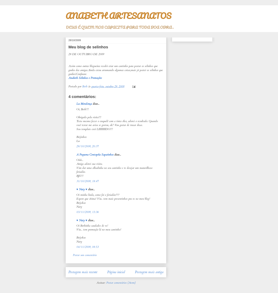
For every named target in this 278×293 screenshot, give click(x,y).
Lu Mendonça (84, 104)
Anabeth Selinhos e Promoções (85, 78)
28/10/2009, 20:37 (87, 146)
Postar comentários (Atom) (120, 283)
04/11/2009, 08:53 (87, 247)
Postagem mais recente (82, 272)
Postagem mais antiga (149, 272)
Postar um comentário (85, 255)
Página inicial (116, 272)
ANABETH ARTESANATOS (118, 15)
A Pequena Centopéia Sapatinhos (94, 155)
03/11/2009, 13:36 (87, 212)
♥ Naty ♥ (81, 189)
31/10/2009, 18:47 (87, 181)
